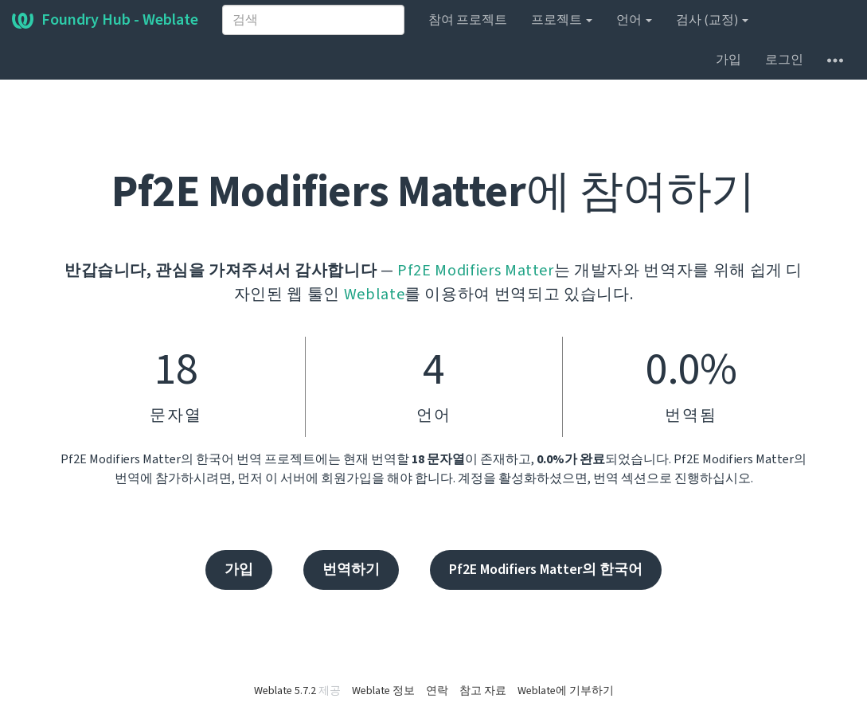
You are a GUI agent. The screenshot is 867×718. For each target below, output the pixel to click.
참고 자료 (482, 691)
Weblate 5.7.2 (285, 691)
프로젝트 (561, 20)
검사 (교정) (712, 20)
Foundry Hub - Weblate (105, 20)
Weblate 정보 (383, 691)
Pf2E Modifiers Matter (475, 270)
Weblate (374, 294)
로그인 (784, 59)
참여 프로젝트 (467, 20)
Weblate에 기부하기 (565, 691)
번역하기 (351, 569)
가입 (728, 59)
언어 (634, 20)
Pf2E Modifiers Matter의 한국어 (545, 569)
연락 (437, 691)
